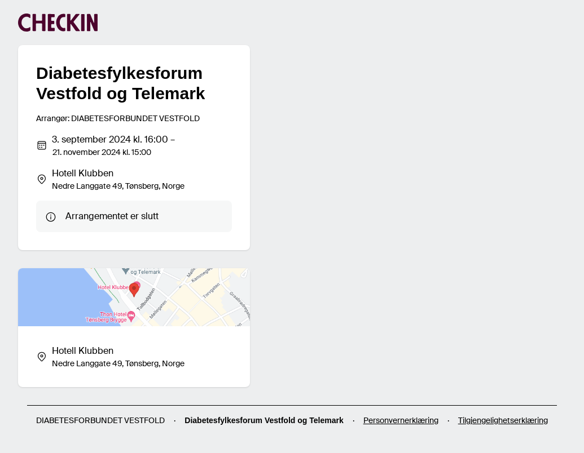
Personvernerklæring (400, 420)
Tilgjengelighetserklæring (503, 420)
